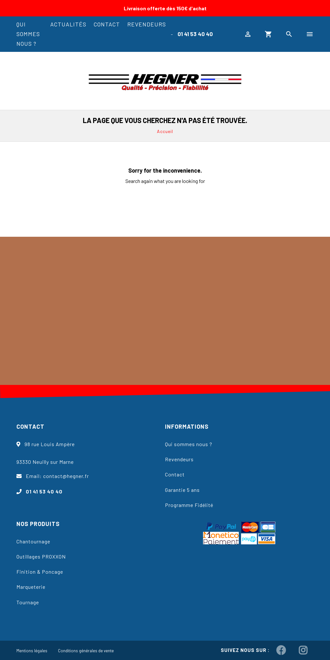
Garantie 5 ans (182, 490)
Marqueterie (30, 587)
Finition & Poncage (39, 572)
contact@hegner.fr (66, 476)
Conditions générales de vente (86, 650)
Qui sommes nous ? (28, 34)
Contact (107, 24)
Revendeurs (146, 24)
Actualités (68, 24)
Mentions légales (31, 650)
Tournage (27, 602)
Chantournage (33, 541)
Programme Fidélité (189, 505)
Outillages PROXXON (41, 556)
